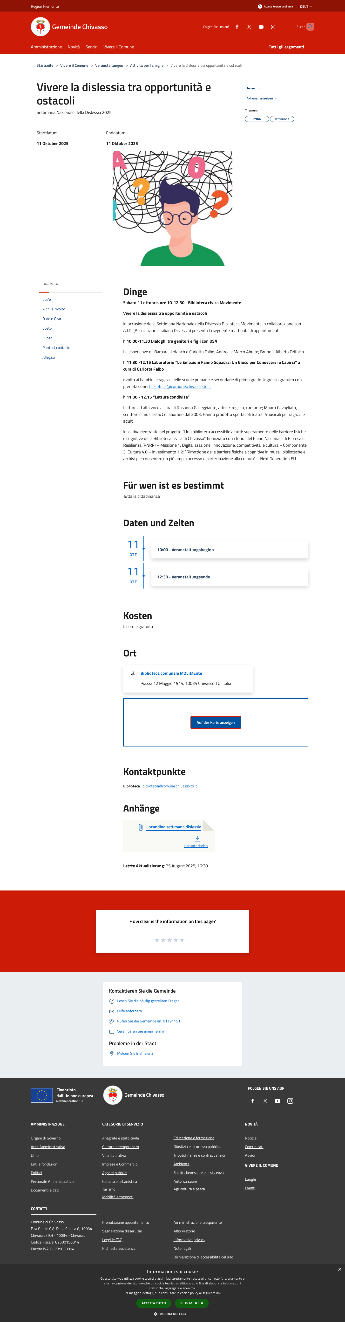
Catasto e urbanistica (119, 1181)
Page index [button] (50, 283)
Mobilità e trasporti (118, 1197)
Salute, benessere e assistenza (199, 1172)
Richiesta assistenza (118, 1248)
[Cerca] (308, 27)
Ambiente (181, 1164)
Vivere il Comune (74, 65)
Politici (36, 1173)
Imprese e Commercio (119, 1164)
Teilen (254, 88)
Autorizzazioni (185, 1181)
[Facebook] (229, 26)
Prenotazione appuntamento (125, 1222)
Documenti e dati (45, 1190)
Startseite (45, 65)
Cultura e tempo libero (120, 1147)
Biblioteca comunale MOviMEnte (171, 673)
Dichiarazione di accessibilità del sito (203, 1257)
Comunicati (254, 1147)
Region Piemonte (45, 6)
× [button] (339, 1269)
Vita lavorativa (114, 1155)
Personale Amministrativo (52, 1181)
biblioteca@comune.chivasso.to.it (180, 386)
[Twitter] (241, 26)
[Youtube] (253, 26)
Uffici (35, 1155)
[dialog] (172, 1293)
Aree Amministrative (48, 1147)
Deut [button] (306, 6)
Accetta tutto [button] (154, 1303)
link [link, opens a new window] (218, 1293)
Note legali (182, 1248)
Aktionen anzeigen (263, 98)
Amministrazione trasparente (198, 1222)
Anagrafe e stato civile (120, 1138)
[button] (172, 1313)
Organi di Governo (46, 1138)
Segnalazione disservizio (122, 1231)
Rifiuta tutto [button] (191, 1303)
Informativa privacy (189, 1240)
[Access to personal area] (275, 6)
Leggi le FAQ (112, 1240)
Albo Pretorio (184, 1231)
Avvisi (250, 1155)
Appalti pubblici (114, 1173)
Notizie (251, 1138)
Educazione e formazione (194, 1138)
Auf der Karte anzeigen (216, 722)
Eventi (250, 1188)
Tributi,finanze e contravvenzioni (200, 1155)
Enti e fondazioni (44, 1164)
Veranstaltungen (109, 65)
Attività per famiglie (146, 65)
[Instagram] (265, 26)
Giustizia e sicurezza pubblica (197, 1146)
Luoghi (250, 1179)
